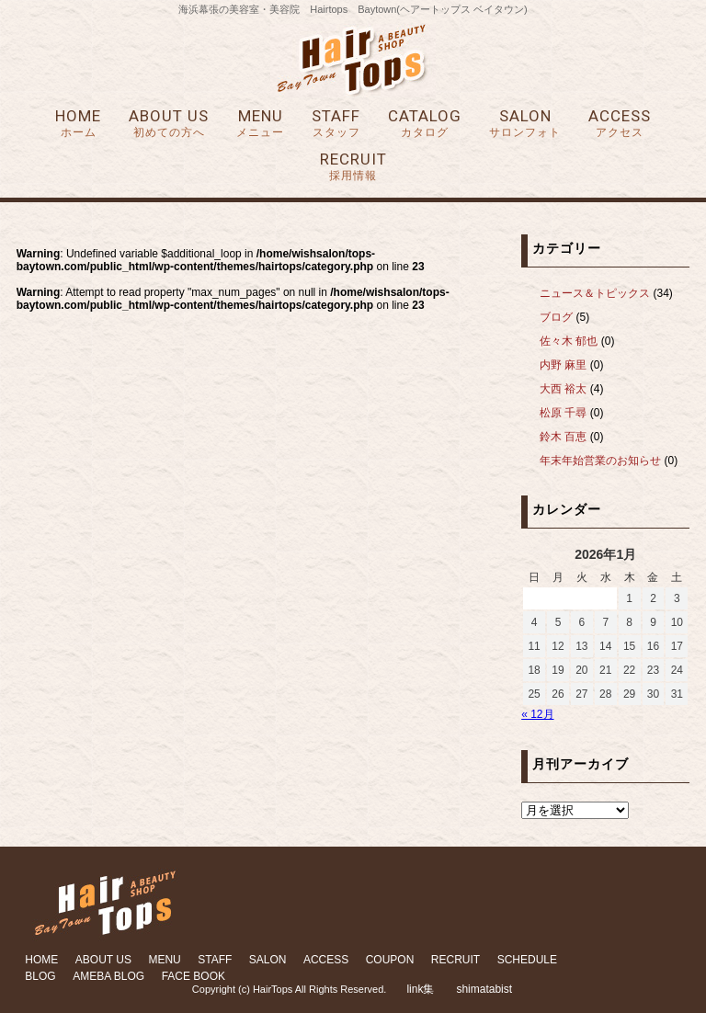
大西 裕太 (563, 388)
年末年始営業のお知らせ (600, 460)
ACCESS (619, 124)
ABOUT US (169, 124)
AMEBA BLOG (108, 976)
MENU (260, 124)
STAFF (336, 124)
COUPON (390, 959)
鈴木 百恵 (563, 436)
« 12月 (537, 714)
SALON (525, 124)
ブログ (556, 317)
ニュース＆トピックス (595, 293)
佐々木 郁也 (569, 341)
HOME (78, 124)
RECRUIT (353, 167)
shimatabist (484, 989)
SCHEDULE (527, 959)
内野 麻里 (563, 365)
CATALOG (424, 124)
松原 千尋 (563, 412)
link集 (420, 989)
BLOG (40, 976)
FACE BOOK (193, 976)
